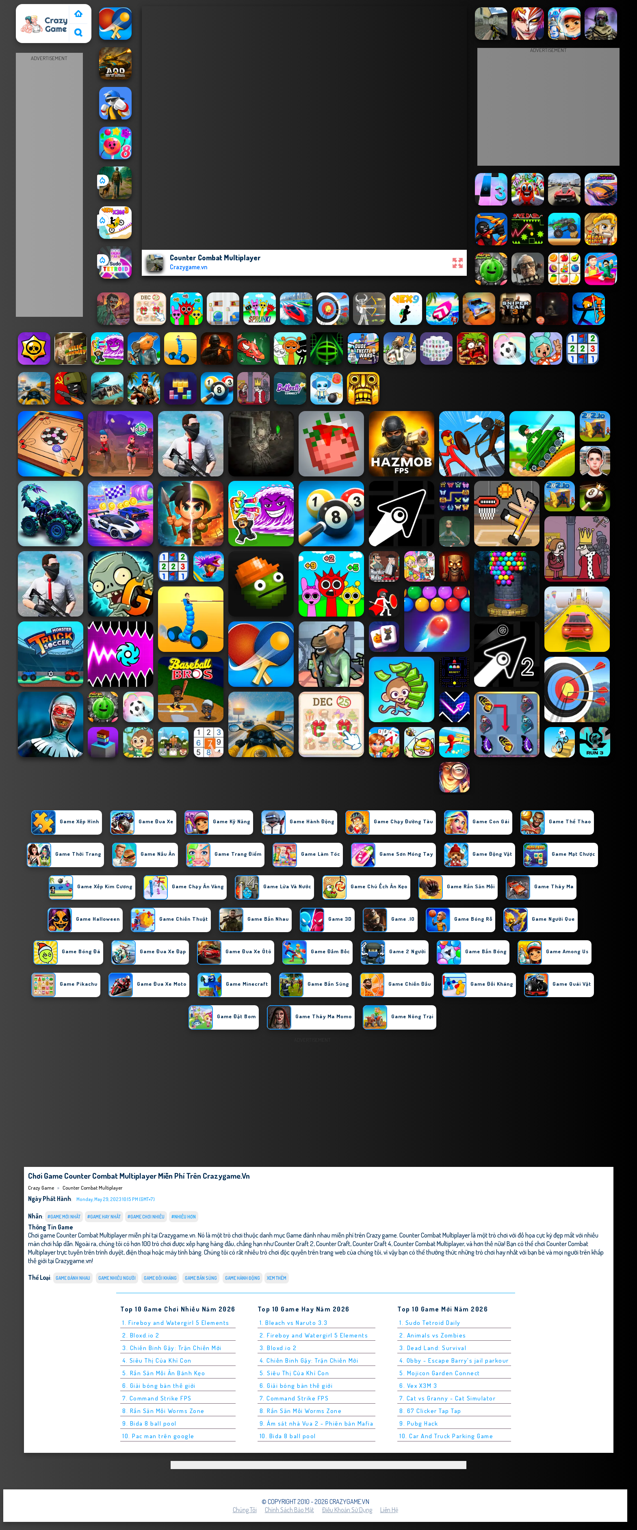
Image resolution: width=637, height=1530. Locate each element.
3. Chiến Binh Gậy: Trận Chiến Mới (172, 1348)
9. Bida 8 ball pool (149, 1423)
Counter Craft (333, 1243)
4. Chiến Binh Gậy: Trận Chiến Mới (309, 1360)
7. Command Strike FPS (157, 1398)
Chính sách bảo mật (289, 1510)
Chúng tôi (245, 1510)
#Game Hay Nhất (104, 1217)
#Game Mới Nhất (64, 1217)
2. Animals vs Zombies (432, 1335)
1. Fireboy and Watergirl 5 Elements (176, 1323)
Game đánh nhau (73, 1278)
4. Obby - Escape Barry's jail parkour (454, 1360)
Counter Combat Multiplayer (93, 1187)
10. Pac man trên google (158, 1436)
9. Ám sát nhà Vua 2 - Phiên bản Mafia (317, 1423)
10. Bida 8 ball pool (288, 1436)
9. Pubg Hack (418, 1423)
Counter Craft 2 (294, 1243)
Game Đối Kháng (160, 1278)
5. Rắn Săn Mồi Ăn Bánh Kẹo (163, 1373)
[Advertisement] (49, 185)
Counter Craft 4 (372, 1243)
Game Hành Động (242, 1278)
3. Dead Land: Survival (432, 1348)
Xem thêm (276, 1278)
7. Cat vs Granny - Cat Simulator (447, 1398)
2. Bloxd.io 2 (141, 1335)
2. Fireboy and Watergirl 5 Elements (314, 1335)
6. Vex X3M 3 (418, 1385)
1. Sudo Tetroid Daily (430, 1323)
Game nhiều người (117, 1278)
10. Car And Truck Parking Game (446, 1436)
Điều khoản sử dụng (347, 1510)
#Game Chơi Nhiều (146, 1217)
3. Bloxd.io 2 (278, 1348)
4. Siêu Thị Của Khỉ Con (157, 1360)
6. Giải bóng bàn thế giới (159, 1385)
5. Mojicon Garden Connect (439, 1373)
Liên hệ (389, 1510)
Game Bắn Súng (201, 1278)
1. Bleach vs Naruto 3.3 (294, 1323)
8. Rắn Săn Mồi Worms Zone (163, 1411)
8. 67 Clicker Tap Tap (430, 1411)
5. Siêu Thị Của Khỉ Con (294, 1373)
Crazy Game (35, 9)
